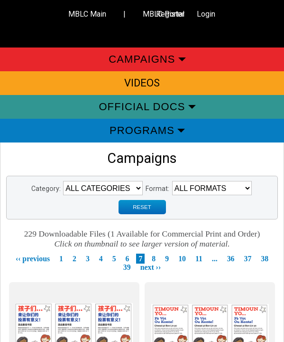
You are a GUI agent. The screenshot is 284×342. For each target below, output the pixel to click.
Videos (142, 83)
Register (170, 14)
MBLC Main (87, 14)
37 (248, 259)
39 (127, 267)
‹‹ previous (33, 259)
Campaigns (142, 59)
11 (198, 259)
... (215, 259)
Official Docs (142, 107)
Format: (157, 188)
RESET (142, 207)
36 (231, 259)
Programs (142, 130)
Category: (46, 188)
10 (182, 259)
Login (206, 14)
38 (264, 259)
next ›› (150, 267)
